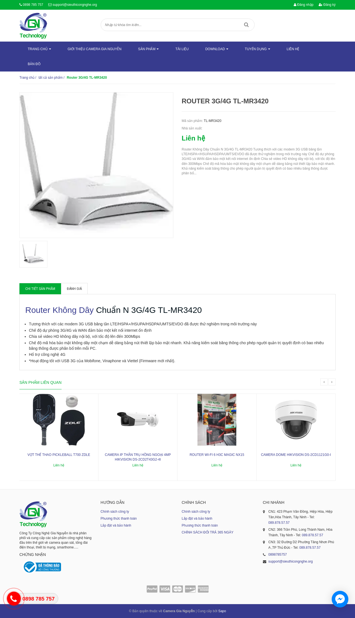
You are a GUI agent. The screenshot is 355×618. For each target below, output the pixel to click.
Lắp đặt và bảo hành (116, 525)
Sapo (222, 611)
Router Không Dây (59, 310)
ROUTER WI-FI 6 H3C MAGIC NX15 (217, 455)
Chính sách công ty (115, 512)
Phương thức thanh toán (119, 518)
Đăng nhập (303, 5)
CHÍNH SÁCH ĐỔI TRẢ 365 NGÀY (208, 532)
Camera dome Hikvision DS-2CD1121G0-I (296, 455)
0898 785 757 (33, 5)
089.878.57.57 (279, 523)
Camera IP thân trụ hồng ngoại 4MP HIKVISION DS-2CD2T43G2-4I (138, 457)
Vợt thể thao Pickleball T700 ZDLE (58, 455)
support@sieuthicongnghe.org (74, 5)
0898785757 (277, 554)
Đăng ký (327, 5)
